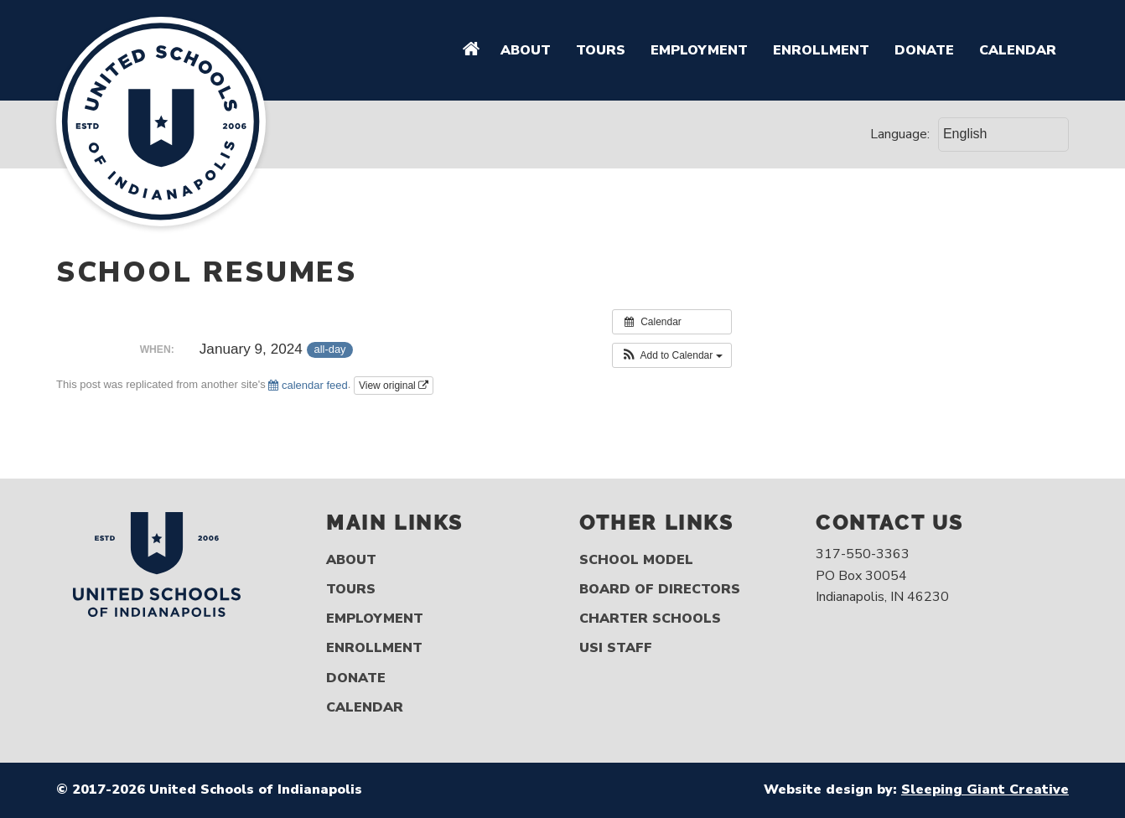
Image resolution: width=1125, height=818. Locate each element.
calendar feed (307, 385)
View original (393, 385)
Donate (924, 50)
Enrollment (821, 50)
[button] (672, 355)
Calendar (1017, 50)
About (525, 50)
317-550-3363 (863, 554)
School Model (636, 560)
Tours (600, 50)
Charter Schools (650, 619)
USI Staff (615, 648)
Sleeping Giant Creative (985, 789)
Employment (699, 50)
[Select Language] (1003, 134)
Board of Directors (659, 590)
